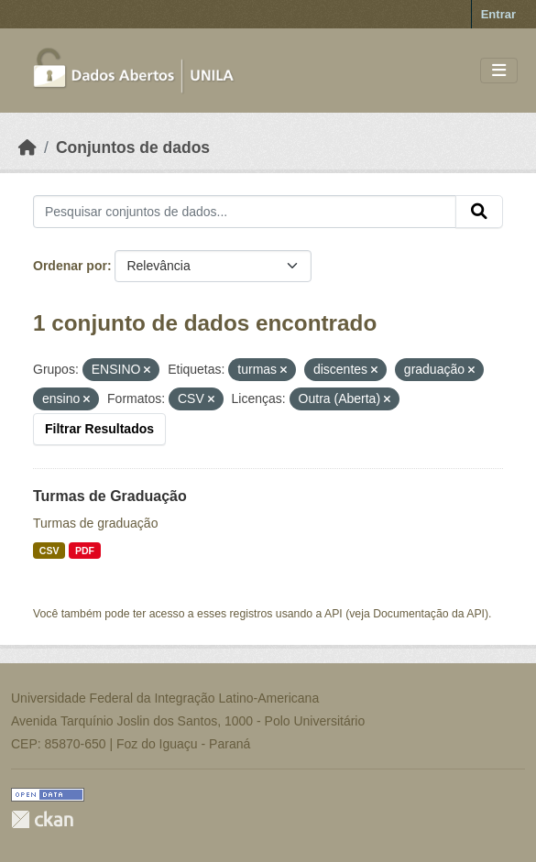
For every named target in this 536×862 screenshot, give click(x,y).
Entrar (498, 14)
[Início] (27, 147)
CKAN (42, 819)
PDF (84, 550)
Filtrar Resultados (99, 428)
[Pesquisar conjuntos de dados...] (244, 211)
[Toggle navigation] (499, 71)
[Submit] (479, 211)
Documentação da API (429, 613)
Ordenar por (70, 265)
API (333, 613)
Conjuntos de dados (133, 147)
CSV (49, 550)
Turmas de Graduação (110, 496)
